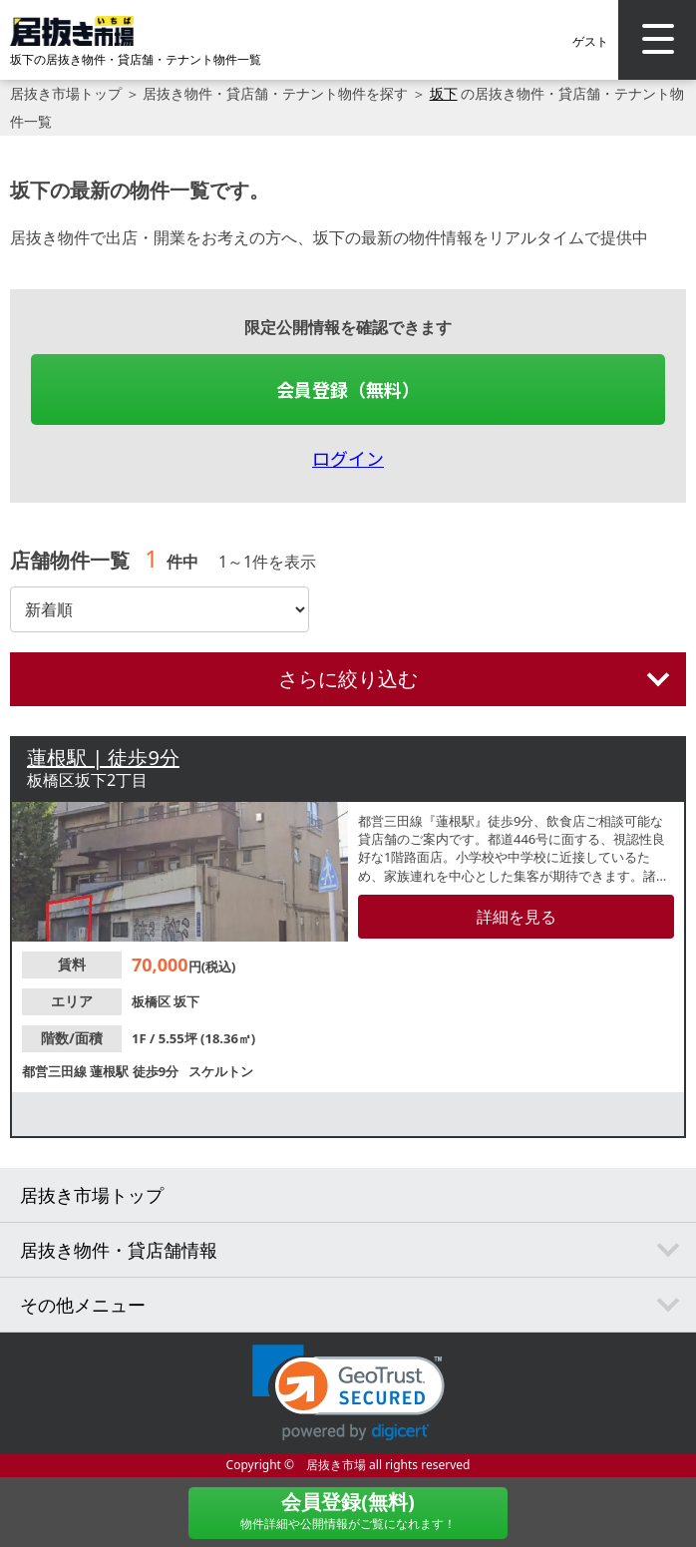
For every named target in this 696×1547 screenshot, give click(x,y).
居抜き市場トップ (66, 93)
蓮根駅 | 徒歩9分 (103, 757)
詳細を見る (516, 917)
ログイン (348, 458)
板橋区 (153, 1001)
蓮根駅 (111, 1071)
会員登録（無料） (348, 389)
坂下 (444, 93)
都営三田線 (56, 1071)
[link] (348, 1393)
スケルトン (220, 1071)
